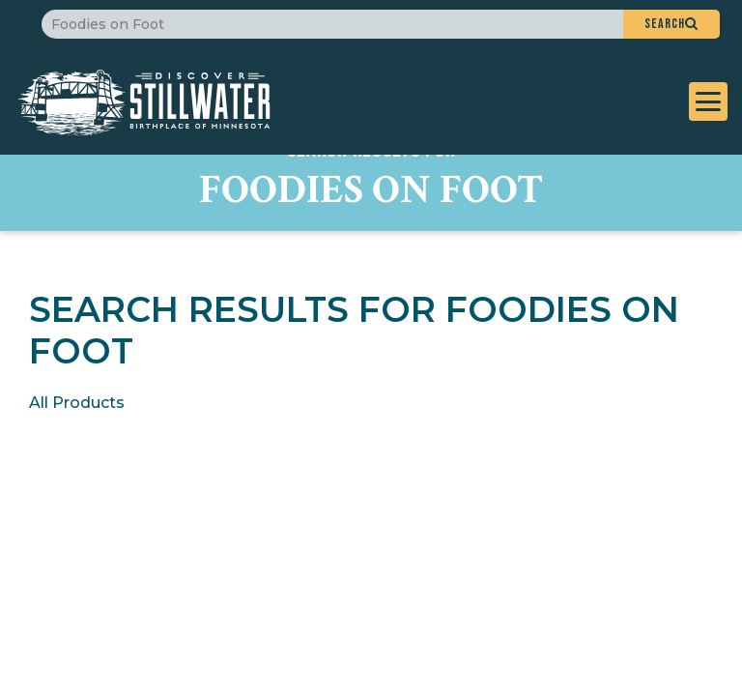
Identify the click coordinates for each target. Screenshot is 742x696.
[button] (671, 24)
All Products (77, 402)
